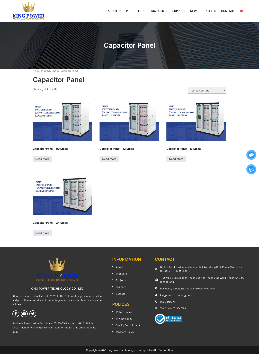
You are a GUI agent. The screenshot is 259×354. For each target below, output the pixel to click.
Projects (158, 11)
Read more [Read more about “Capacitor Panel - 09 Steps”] (42, 159)
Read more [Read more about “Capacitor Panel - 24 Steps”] (42, 233)
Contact (228, 11)
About (114, 11)
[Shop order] (207, 90)
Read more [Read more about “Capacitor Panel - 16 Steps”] (176, 159)
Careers (209, 11)
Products (135, 11)
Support (178, 11)
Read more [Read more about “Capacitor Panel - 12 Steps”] (109, 159)
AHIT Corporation (162, 350)
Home (36, 70)
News (194, 11)
